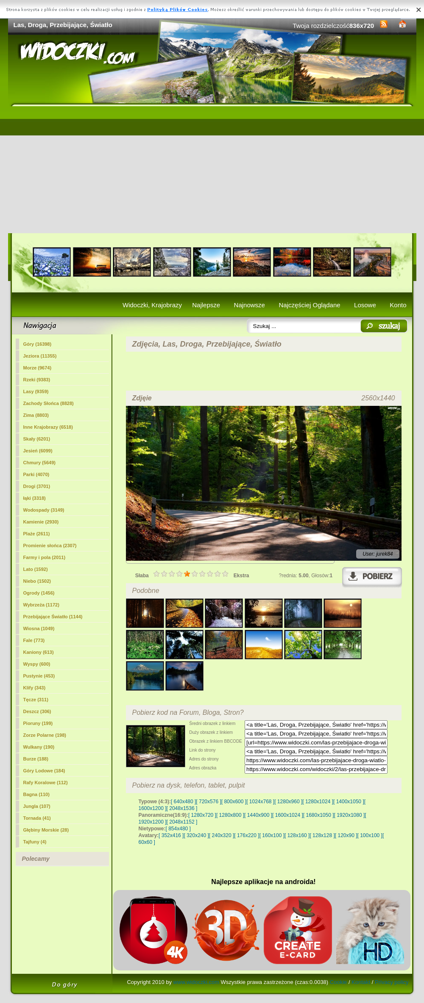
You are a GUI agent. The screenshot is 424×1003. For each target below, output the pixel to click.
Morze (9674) (37, 367)
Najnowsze (249, 305)
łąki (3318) (34, 498)
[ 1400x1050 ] (348, 802)
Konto (398, 305)
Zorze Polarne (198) (44, 735)
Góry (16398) (37, 344)
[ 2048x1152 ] (182, 822)
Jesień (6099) (38, 450)
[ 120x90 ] (346, 835)
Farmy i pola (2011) (44, 557)
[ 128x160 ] (297, 835)
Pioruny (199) (38, 723)
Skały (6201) (36, 438)
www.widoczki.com (196, 982)
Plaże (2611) (36, 533)
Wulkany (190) (39, 746)
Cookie (338, 982)
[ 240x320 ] (221, 835)
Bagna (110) (36, 794)
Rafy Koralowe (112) (45, 782)
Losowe (365, 305)
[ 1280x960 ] (288, 802)
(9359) (36, 391)
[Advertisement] (212, 169)
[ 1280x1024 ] (317, 802)
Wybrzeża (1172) (41, 604)
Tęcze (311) (35, 699)
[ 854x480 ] (178, 829)
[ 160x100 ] (272, 835)
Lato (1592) (35, 569)
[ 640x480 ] (183, 802)
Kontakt (360, 982)
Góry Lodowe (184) (44, 770)
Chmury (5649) (39, 462)
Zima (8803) (36, 415)
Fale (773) (34, 640)
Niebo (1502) (37, 581)
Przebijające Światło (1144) (53, 616)
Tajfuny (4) (35, 841)
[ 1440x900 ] (258, 815)
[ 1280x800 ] (230, 815)
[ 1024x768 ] (260, 802)
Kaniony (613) (38, 652)
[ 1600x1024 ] (287, 815)
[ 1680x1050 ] (318, 815)
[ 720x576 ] (208, 802)
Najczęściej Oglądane (309, 305)
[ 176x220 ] (246, 835)
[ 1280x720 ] (202, 815)
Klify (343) (34, 687)
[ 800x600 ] (233, 802)
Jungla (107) (36, 806)
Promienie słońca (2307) (50, 545)
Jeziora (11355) (40, 355)
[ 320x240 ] (196, 835)
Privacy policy (391, 982)
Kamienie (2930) (41, 521)
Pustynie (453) (39, 675)
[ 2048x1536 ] (182, 808)
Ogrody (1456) (39, 592)
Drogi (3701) (36, 486)
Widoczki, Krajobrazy (152, 305)
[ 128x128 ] (322, 835)
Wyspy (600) (36, 664)
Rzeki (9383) (36, 379)
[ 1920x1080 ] (349, 815)
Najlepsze (206, 305)
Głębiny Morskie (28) (46, 829)
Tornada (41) (37, 818)
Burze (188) (35, 758)
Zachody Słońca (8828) (48, 403)
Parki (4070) (36, 474)
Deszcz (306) (37, 711)
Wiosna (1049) (39, 628)
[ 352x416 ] (171, 835)
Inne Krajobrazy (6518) (48, 427)
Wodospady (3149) (43, 510)
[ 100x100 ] (369, 835)
